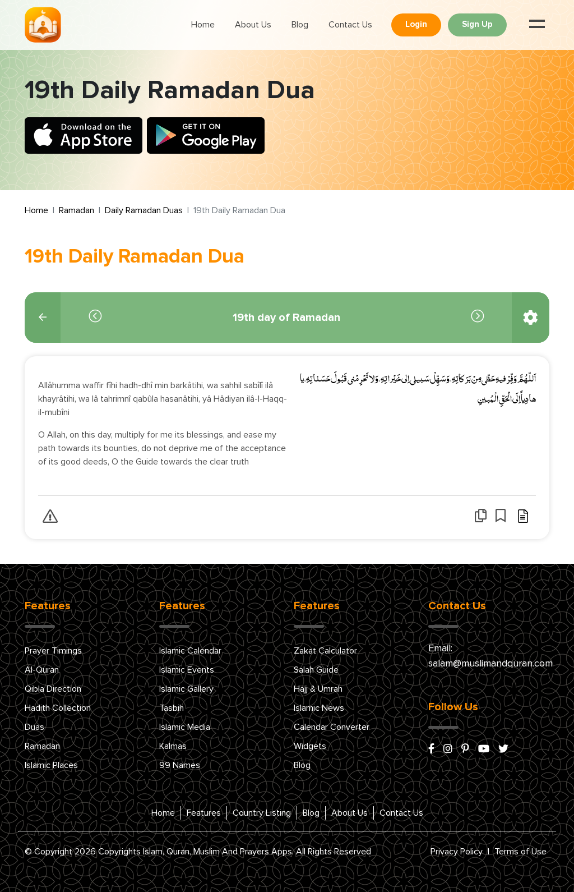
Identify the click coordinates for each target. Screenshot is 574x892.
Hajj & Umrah (318, 688)
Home (203, 24)
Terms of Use (520, 851)
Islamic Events (186, 669)
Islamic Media (184, 727)
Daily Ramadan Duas (144, 210)
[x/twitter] (503, 749)
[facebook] (431, 749)
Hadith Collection (58, 708)
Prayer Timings (53, 650)
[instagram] (447, 749)
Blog (299, 24)
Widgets (310, 746)
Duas (34, 727)
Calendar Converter (331, 727)
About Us (253, 24)
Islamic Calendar (190, 650)
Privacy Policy (456, 851)
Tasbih (171, 708)
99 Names (179, 765)
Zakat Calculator (325, 650)
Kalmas (173, 746)
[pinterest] (465, 749)
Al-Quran (42, 669)
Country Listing (262, 812)
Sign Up (477, 24)
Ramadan (76, 210)
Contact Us (350, 24)
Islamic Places (51, 765)
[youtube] (483, 749)
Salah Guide (316, 669)
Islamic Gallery (186, 688)
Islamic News (319, 708)
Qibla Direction (53, 688)
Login (416, 24)
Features (204, 812)
